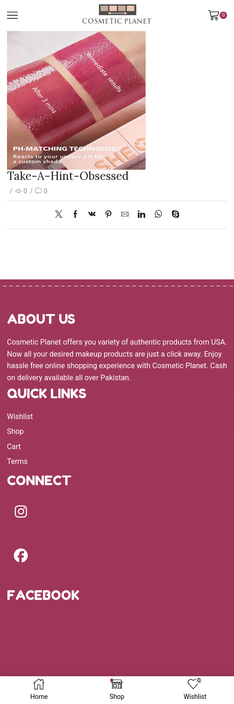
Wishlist (20, 416)
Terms (17, 461)
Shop (15, 431)
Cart (14, 446)
